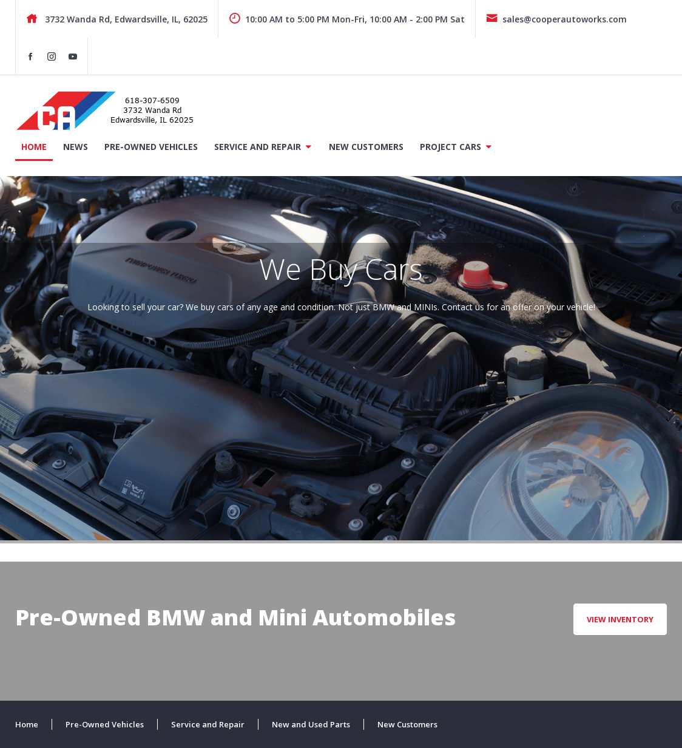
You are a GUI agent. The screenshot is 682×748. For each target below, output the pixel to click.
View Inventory (620, 619)
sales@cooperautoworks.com (556, 19)
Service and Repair (257, 146)
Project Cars (450, 146)
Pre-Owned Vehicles (151, 146)
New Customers (366, 146)
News (75, 146)
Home (34, 146)
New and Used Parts (311, 724)
